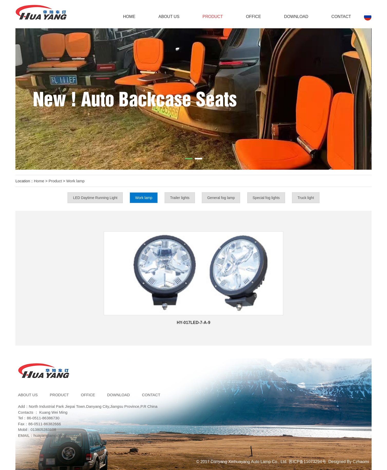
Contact (341, 16)
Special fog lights (266, 198)
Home (129, 16)
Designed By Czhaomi (348, 461)
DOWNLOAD (296, 16)
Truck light (305, 198)
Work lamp (75, 181)
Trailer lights (180, 198)
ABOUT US (169, 16)
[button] (189, 158)
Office (253, 16)
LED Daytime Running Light (95, 198)
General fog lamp (221, 198)
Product (213, 16)
